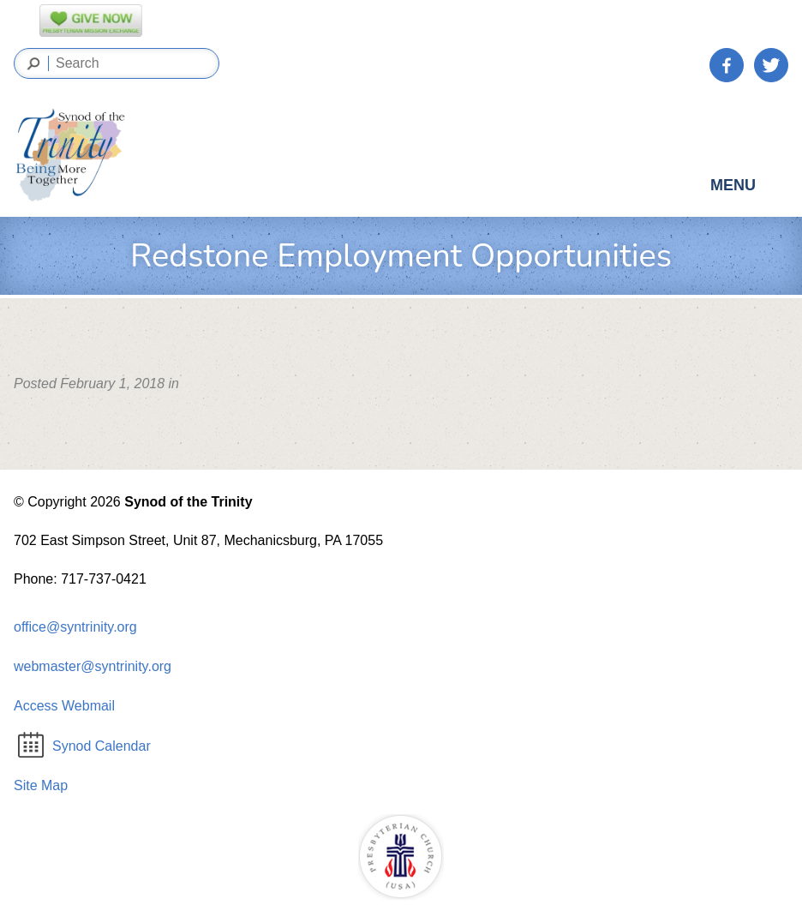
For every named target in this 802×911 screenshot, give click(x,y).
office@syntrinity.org (75, 627)
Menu (748, 189)
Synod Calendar (84, 746)
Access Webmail (64, 705)
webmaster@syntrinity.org (92, 666)
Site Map (41, 785)
